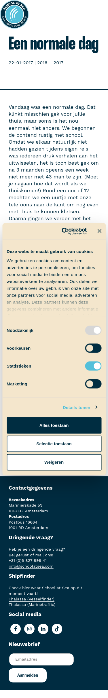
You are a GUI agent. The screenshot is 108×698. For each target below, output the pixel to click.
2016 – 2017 (50, 62)
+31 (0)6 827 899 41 (28, 560)
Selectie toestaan (54, 443)
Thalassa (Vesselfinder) (31, 599)
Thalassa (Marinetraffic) (32, 604)
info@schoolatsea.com (31, 566)
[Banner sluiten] (99, 231)
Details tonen (76, 407)
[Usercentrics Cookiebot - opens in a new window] (64, 231)
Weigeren (54, 462)
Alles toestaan (54, 425)
